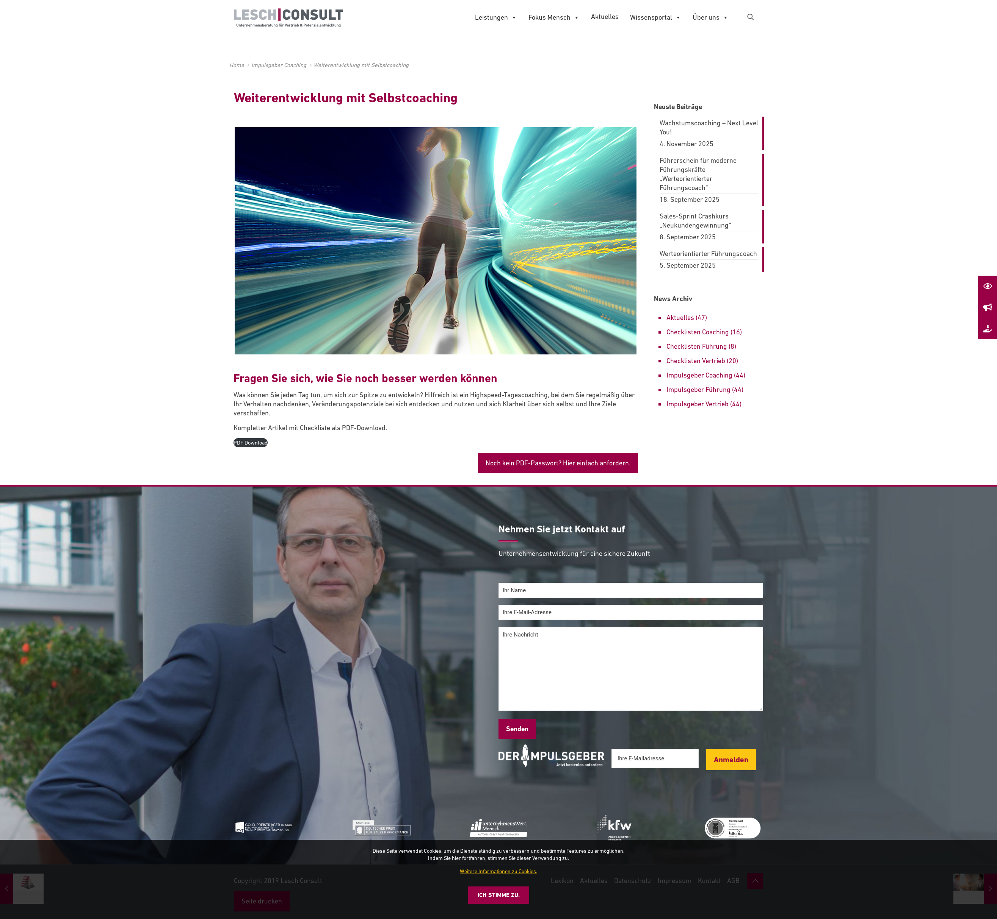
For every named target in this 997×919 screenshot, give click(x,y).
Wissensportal (655, 17)
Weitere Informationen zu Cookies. (498, 871)
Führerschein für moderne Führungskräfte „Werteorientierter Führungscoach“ (698, 174)
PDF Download (251, 443)
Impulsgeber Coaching (278, 65)
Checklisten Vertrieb (695, 361)
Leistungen (496, 17)
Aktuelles (605, 16)
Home (236, 65)
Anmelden (731, 759)
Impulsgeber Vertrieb (697, 404)
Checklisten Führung (696, 346)
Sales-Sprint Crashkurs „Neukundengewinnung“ (695, 220)
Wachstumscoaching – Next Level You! (709, 127)
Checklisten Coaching (697, 332)
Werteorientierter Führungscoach (708, 253)
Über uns (711, 17)
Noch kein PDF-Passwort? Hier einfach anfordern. (558, 463)
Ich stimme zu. (499, 895)
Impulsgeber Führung (698, 389)
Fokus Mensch (554, 17)
